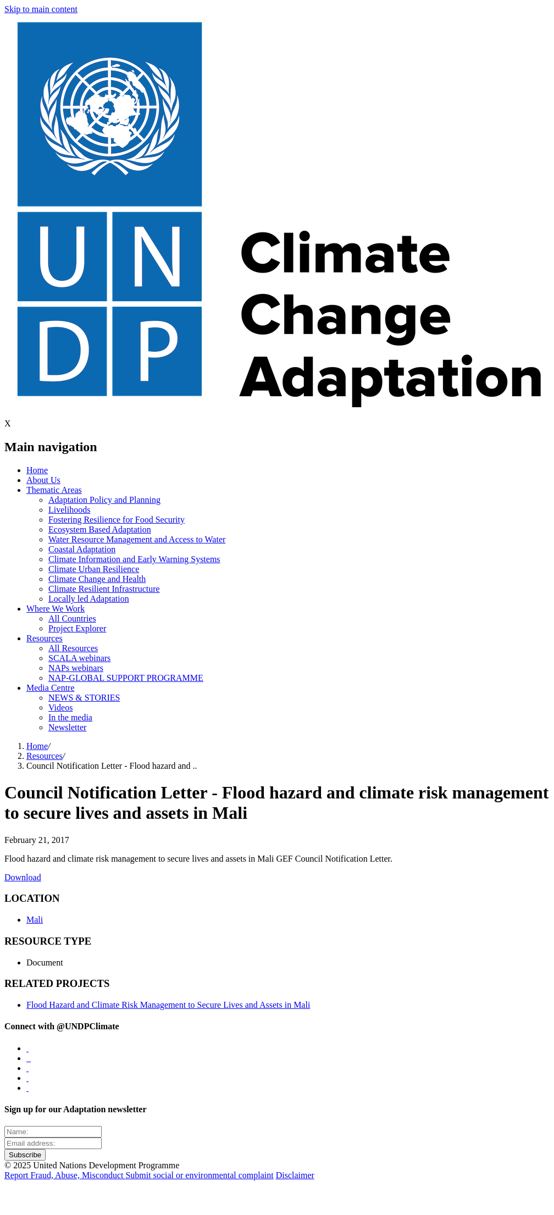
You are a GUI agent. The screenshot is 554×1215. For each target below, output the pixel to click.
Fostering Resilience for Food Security (116, 519)
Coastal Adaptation (81, 549)
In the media (70, 717)
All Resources (73, 648)
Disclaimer (295, 1175)
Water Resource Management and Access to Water (136, 539)
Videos (60, 707)
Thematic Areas (54, 490)
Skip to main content (40, 9)
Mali (34, 919)
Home (37, 470)
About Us (43, 480)
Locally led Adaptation (88, 598)
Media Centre (50, 687)
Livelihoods (69, 509)
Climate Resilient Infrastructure (104, 588)
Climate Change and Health (97, 579)
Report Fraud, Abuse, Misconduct (64, 1175)
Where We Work (55, 608)
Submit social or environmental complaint (199, 1175)
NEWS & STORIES (84, 697)
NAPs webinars (75, 668)
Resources (44, 638)
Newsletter (67, 727)
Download (22, 877)
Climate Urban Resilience (93, 569)
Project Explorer (77, 628)
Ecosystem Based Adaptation (99, 529)
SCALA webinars (79, 658)
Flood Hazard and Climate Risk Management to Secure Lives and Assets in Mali (168, 1004)
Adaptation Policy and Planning (104, 499)
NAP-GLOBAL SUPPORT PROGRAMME (125, 678)
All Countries (72, 618)
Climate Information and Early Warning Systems (134, 559)
